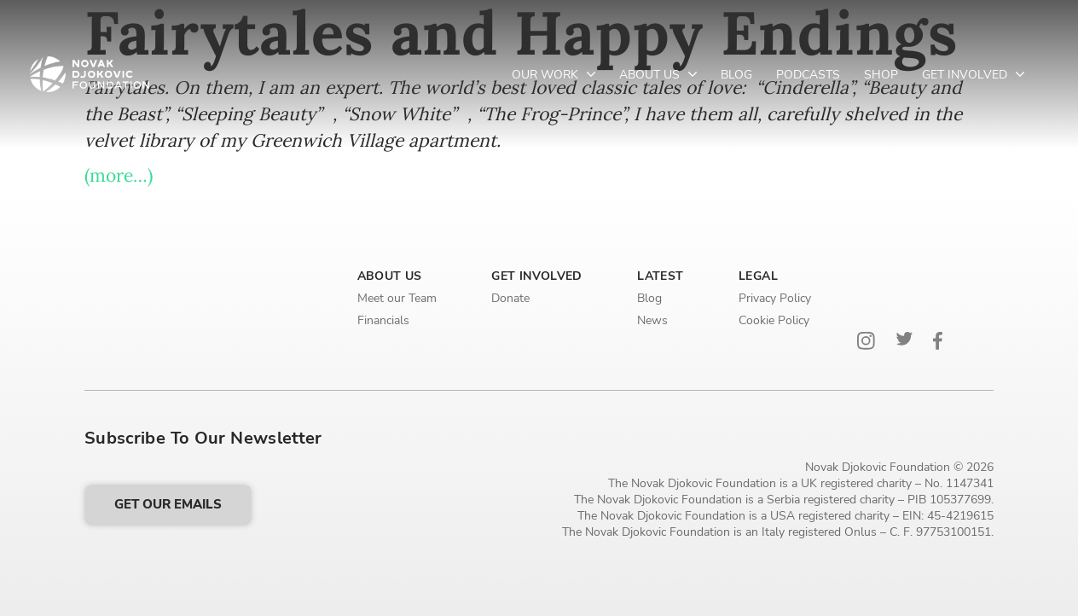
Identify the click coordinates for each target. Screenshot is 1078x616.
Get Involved (966, 75)
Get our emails (168, 504)
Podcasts (808, 75)
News (652, 320)
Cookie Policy (774, 320)
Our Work (547, 75)
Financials (383, 320)
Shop (881, 75)
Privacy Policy (775, 298)
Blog (736, 75)
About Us (651, 75)
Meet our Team (397, 298)
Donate (510, 298)
